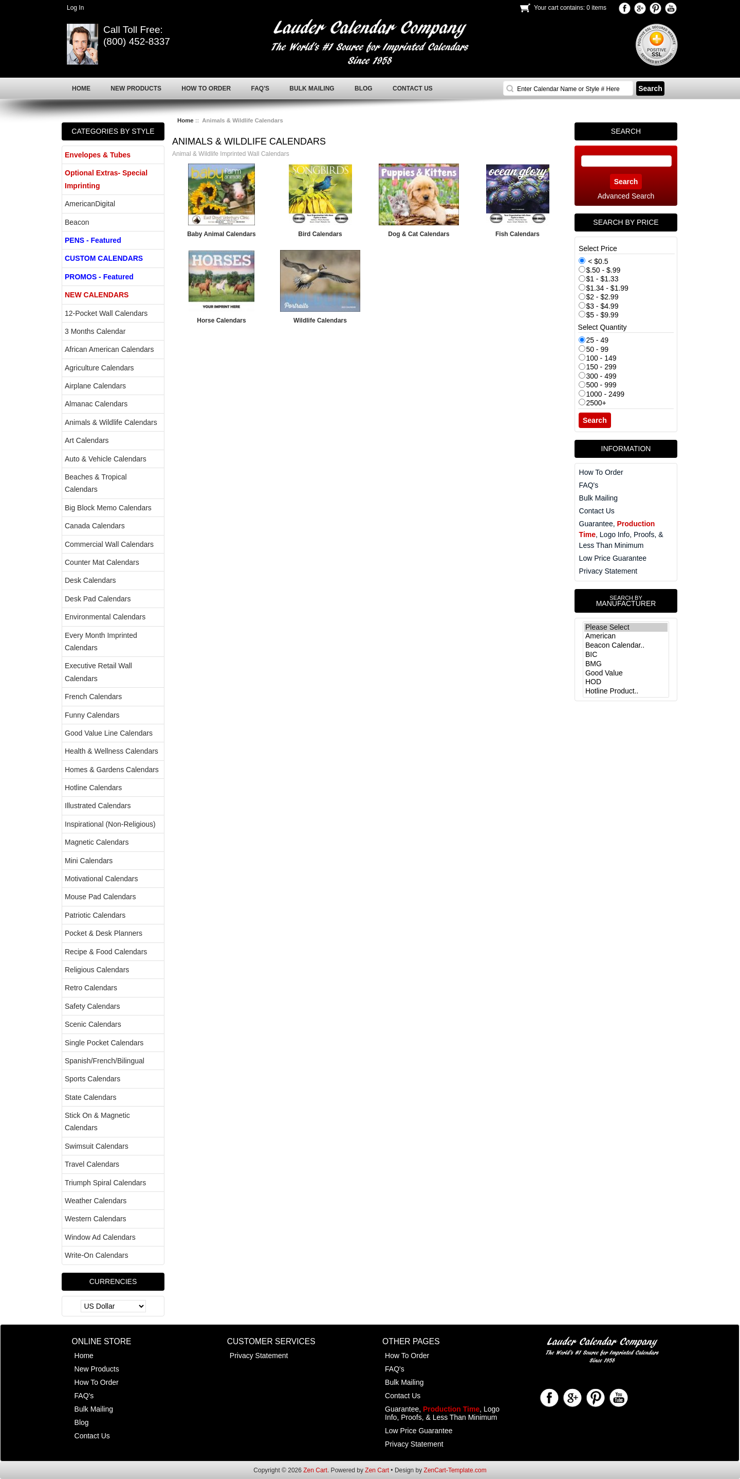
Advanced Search (626, 196)
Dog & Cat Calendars (418, 234)
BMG (626, 664)
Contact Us (597, 511)
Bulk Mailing (598, 498)
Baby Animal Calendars (221, 234)
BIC (626, 655)
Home (185, 120)
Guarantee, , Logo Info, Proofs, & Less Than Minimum (621, 534)
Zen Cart (315, 1470)
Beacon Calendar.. (626, 645)
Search (626, 131)
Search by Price (625, 222)
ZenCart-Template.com (455, 1470)
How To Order (601, 472)
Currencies (113, 1281)
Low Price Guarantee (613, 558)
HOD (626, 682)
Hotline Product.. (626, 691)
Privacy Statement (608, 571)
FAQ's (589, 485)
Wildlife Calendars (320, 320)
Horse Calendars (221, 320)
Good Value (626, 673)
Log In (75, 7)
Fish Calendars (517, 234)
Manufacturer (626, 601)
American (626, 636)
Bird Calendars (320, 234)
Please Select (626, 627)
